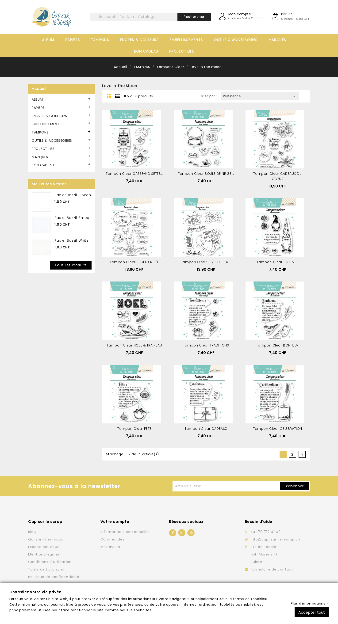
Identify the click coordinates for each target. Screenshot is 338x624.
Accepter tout (311, 612)
